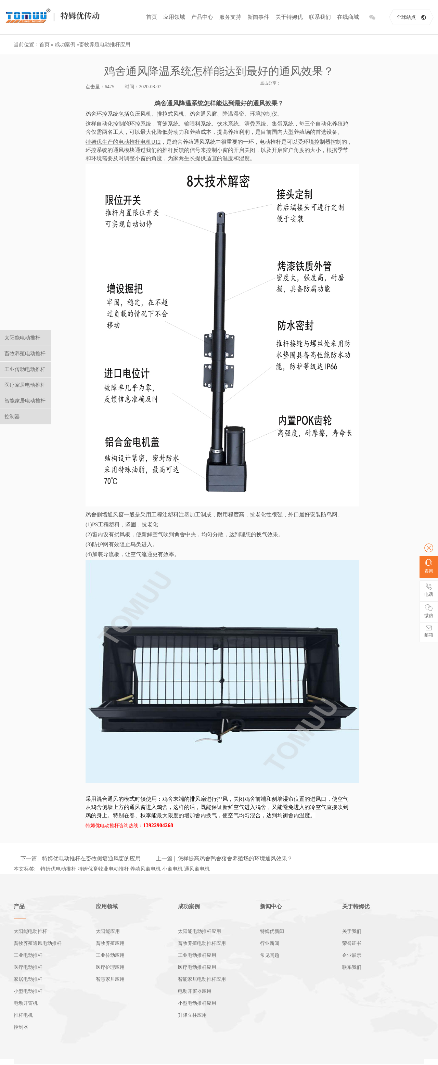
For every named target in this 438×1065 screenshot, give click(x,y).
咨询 (428, 566)
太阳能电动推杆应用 (199, 931)
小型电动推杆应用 (197, 1003)
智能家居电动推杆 (25, 400)
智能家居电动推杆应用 (202, 979)
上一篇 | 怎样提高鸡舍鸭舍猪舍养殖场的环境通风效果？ (224, 858)
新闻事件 (258, 17)
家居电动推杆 (28, 979)
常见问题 (269, 955)
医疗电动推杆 (28, 967)
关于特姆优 (289, 17)
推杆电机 (23, 1015)
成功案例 (65, 44)
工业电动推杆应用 (197, 955)
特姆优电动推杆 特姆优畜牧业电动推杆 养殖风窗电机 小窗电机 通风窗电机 (125, 869)
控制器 (21, 1027)
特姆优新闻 (272, 931)
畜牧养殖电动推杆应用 (104, 44)
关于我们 (351, 931)
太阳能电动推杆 (30, 931)
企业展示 (351, 955)
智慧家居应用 (110, 979)
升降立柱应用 (192, 1015)
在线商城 (348, 17)
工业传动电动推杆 (25, 369)
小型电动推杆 (28, 991)
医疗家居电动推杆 (25, 385)
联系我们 (320, 17)
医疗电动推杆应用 (197, 967)
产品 (19, 906)
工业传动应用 (110, 955)
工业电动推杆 (28, 955)
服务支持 (230, 17)
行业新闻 (269, 943)
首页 (151, 17)
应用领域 (174, 17)
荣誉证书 (351, 943)
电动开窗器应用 (194, 991)
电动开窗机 (26, 1003)
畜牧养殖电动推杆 (25, 353)
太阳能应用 (108, 931)
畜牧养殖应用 (110, 943)
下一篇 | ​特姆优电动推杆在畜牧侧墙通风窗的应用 (81, 858)
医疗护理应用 (110, 967)
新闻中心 (271, 906)
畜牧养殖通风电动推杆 (38, 943)
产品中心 (202, 17)
